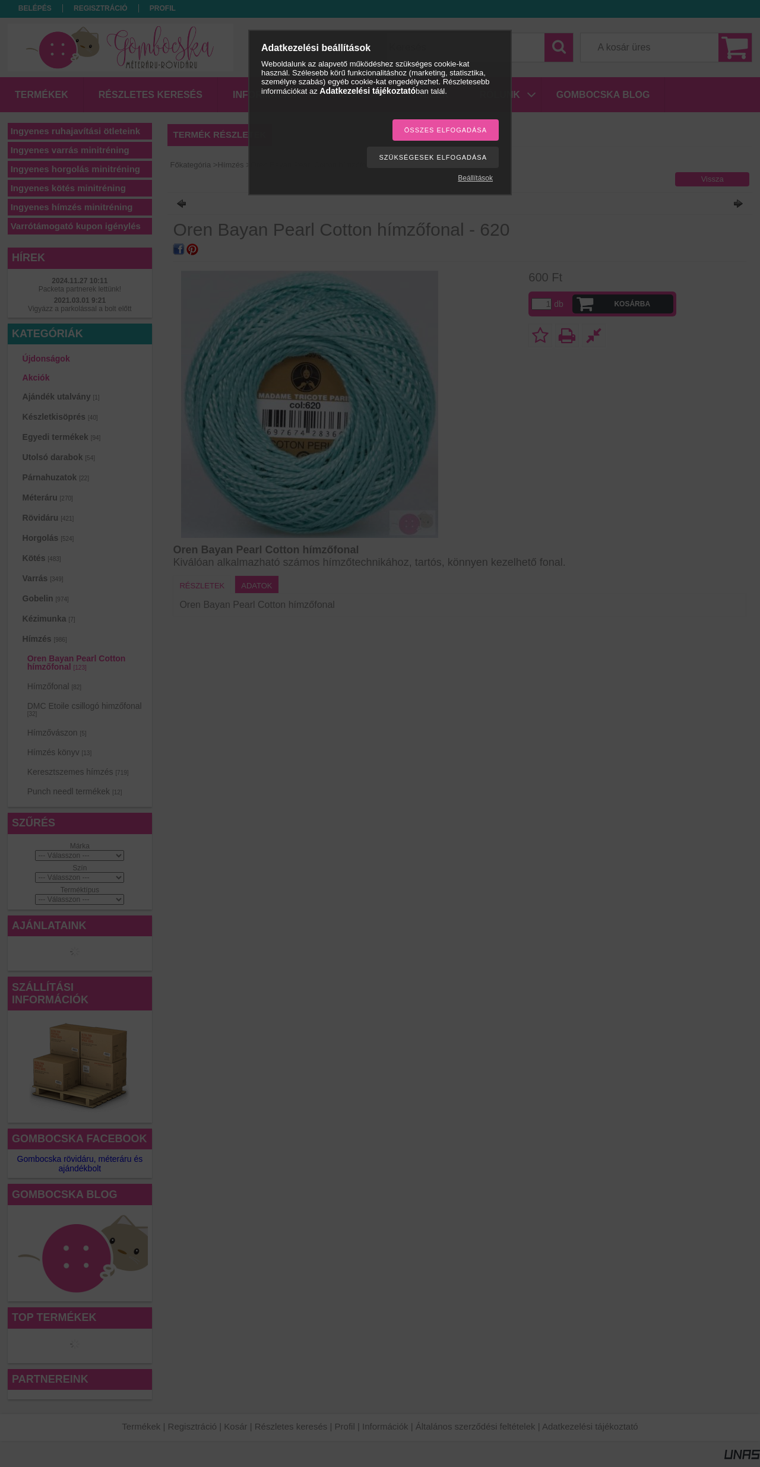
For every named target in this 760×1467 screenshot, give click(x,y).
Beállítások (475, 178)
